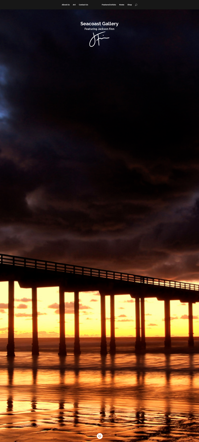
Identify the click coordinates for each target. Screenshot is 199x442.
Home (121, 5)
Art (74, 5)
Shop (129, 5)
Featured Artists (109, 5)
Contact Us (83, 5)
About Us (66, 5)
